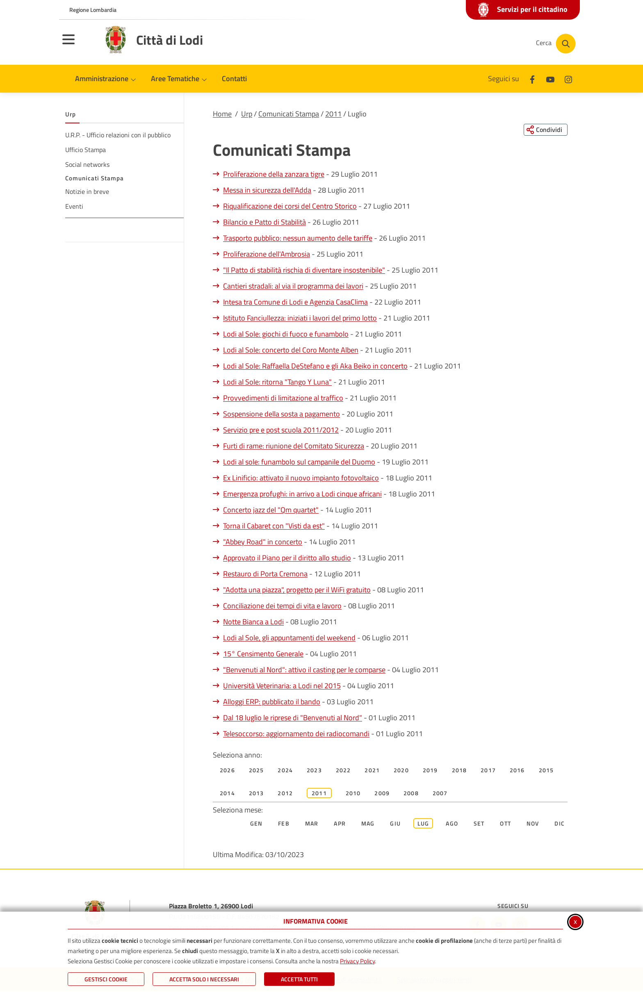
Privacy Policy (357, 961)
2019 (430, 770)
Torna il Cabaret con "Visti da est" (274, 526)
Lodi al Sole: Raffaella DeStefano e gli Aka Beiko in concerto (315, 366)
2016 (517, 770)
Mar (312, 823)
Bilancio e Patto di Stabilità (264, 222)
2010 (353, 793)
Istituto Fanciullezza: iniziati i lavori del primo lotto (300, 318)
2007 (440, 793)
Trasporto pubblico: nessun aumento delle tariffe (297, 238)
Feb (284, 823)
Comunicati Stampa (288, 113)
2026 (227, 770)
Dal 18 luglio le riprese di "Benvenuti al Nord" (292, 718)
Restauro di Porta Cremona (265, 574)
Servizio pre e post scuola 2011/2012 (281, 430)
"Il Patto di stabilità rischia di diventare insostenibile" (304, 270)
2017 (488, 770)
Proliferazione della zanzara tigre (273, 174)
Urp (246, 113)
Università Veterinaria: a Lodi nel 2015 (282, 686)
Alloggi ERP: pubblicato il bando (271, 702)
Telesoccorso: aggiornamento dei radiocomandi (296, 733)
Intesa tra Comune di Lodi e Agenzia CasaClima (295, 302)
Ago (452, 823)
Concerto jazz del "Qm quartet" (271, 510)
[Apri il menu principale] (78, 44)
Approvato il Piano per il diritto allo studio (287, 558)
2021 (372, 770)
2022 (343, 770)
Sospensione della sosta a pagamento (281, 414)
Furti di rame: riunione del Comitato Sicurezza (293, 446)
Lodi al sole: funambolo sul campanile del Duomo (299, 462)
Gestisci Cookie (106, 979)
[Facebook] (532, 78)
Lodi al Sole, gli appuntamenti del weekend (289, 638)
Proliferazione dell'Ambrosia (266, 254)
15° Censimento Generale (263, 654)
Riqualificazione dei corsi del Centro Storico (290, 206)
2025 (256, 770)
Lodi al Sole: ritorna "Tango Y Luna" (277, 382)
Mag (368, 823)
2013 (256, 793)
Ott (505, 823)
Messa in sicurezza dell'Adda (267, 190)
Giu (395, 823)
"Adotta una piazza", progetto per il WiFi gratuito (297, 590)
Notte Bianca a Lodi (253, 622)
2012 (285, 793)
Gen (256, 823)
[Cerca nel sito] (556, 44)
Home (222, 113)
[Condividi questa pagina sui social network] (545, 130)
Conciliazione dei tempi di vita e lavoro (282, 606)
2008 (411, 793)
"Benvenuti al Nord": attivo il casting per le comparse (304, 670)
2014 (227, 793)
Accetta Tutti (299, 979)
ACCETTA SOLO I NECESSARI (204, 979)
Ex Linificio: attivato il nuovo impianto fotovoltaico (301, 478)
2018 (459, 770)
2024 (285, 770)
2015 (546, 770)
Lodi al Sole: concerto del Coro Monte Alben (290, 350)
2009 (382, 793)
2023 (314, 770)
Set (479, 823)
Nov (533, 823)
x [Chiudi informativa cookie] (575, 921)
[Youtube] (550, 78)
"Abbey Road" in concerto (262, 542)
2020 (401, 770)
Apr (340, 823)
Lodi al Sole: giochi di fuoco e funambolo (286, 334)
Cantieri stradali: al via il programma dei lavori (293, 286)
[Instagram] (568, 78)
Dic (559, 823)
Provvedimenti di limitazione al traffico (283, 398)
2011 (333, 113)
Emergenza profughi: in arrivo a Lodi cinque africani (302, 494)
